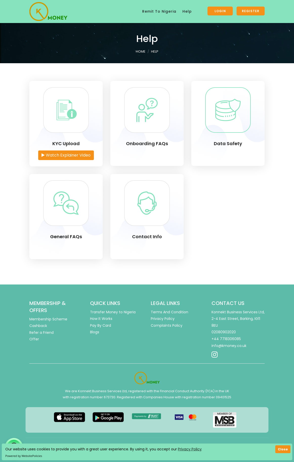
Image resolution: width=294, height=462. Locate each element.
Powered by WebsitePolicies (23, 456)
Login (220, 11)
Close (283, 449)
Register (250, 11)
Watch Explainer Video (66, 155)
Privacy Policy (190, 449)
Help (187, 11)
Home (140, 51)
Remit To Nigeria (159, 11)
